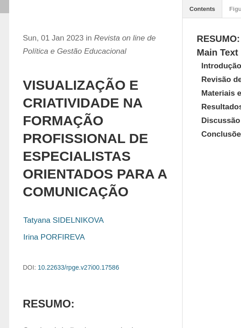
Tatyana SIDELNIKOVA (63, 220)
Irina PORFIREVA (54, 237)
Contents (202, 8)
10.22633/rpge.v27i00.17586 (78, 267)
